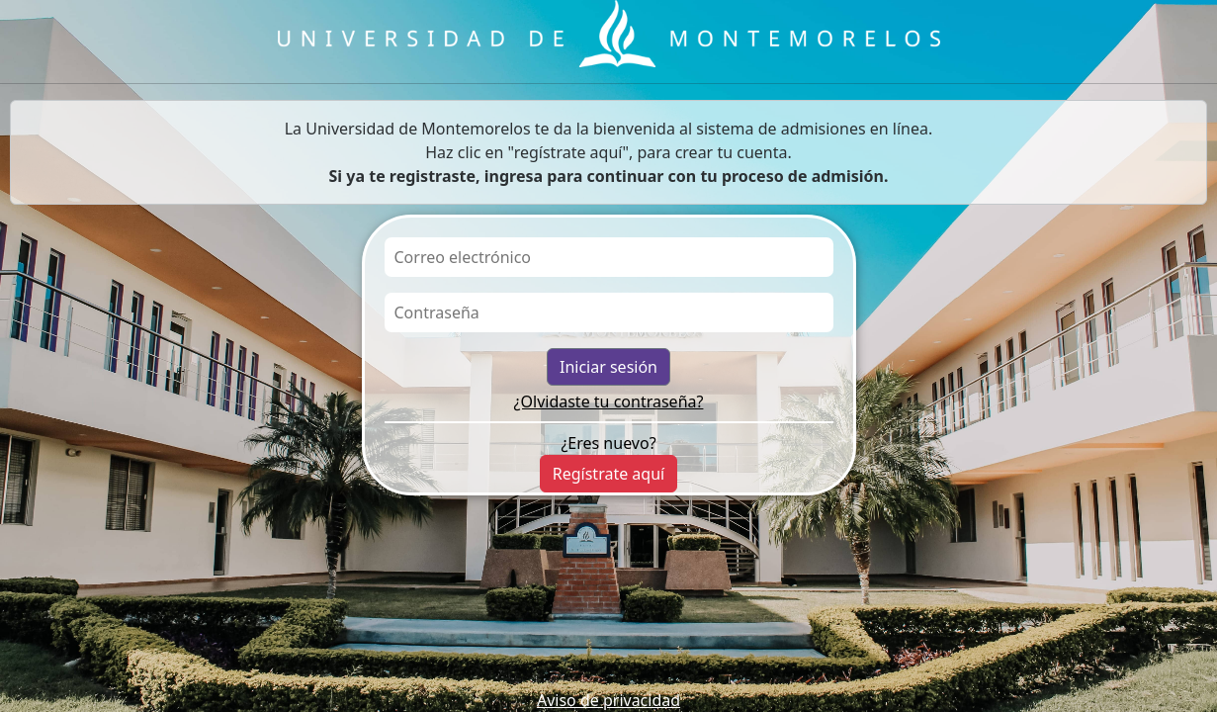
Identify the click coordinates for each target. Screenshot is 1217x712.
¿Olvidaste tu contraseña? (609, 401)
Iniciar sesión (608, 367)
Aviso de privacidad (608, 700)
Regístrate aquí (608, 474)
